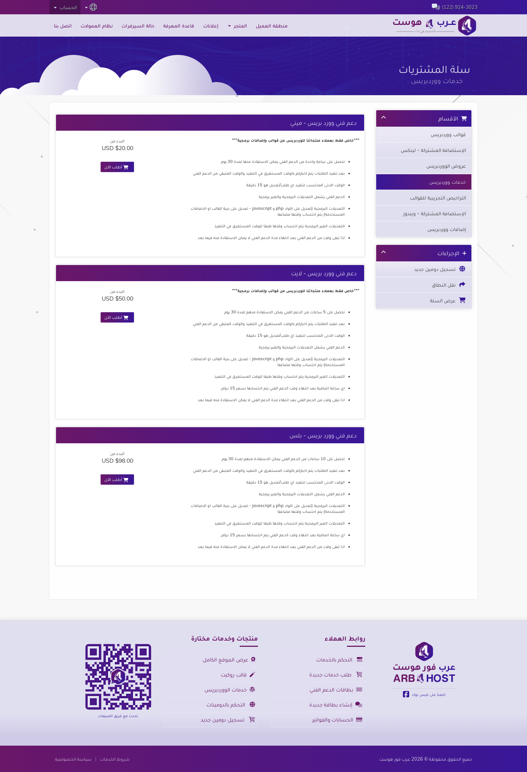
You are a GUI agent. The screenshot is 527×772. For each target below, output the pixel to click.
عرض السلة (448, 300)
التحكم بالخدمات (340, 659)
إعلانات (210, 25)
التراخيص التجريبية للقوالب (438, 197)
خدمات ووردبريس (447, 182)
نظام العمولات (97, 25)
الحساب (65, 7)
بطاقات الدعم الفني (337, 689)
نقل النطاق (449, 284)
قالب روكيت (239, 674)
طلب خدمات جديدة (336, 674)
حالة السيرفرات (138, 25)
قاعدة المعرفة (178, 25)
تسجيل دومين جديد (440, 268)
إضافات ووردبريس (446, 229)
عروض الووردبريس (446, 166)
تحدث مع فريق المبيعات (118, 715)
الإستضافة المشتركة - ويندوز (434, 213)
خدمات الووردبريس (231, 689)
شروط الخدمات (115, 759)
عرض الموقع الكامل (230, 659)
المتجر (237, 25)
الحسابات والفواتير (338, 719)
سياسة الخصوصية (73, 759)
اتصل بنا (63, 25)
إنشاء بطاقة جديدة (336, 704)
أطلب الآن (117, 167)
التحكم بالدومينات (232, 704)
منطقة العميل (272, 25)
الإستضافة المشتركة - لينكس (433, 150)
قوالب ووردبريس (448, 134)
